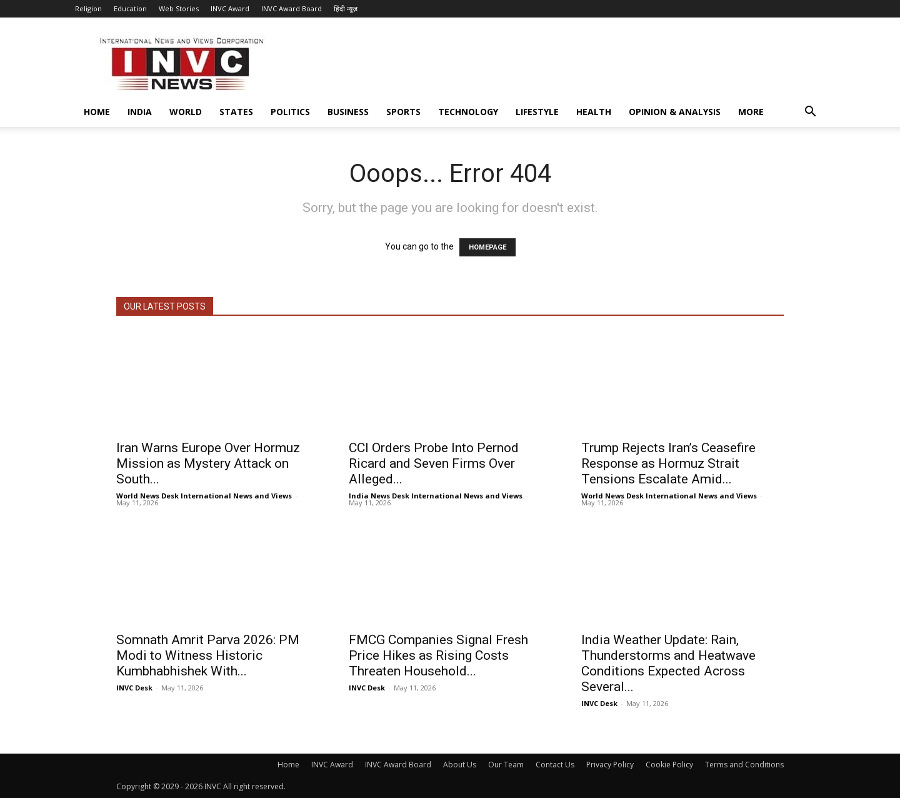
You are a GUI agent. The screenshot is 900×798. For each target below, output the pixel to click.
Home (97, 112)
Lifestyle (537, 112)
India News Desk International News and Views (435, 495)
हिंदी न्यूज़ (346, 8)
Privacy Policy (610, 764)
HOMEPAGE (487, 247)
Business (348, 112)
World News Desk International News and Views (204, 495)
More (751, 112)
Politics (290, 112)
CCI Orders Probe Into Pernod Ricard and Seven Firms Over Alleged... (434, 463)
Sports (403, 112)
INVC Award (230, 8)
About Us (459, 764)
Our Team (506, 764)
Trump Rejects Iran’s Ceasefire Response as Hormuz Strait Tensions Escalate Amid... (668, 463)
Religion (88, 8)
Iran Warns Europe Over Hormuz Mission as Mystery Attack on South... (208, 463)
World (185, 112)
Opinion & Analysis (675, 112)
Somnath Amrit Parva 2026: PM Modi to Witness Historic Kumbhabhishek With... (207, 655)
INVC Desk (134, 687)
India (140, 112)
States (236, 112)
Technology (468, 112)
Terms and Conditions (744, 764)
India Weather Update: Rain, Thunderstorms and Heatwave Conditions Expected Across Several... (668, 663)
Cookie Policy (669, 764)
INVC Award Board (291, 8)
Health (593, 112)
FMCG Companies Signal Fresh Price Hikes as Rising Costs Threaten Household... (438, 655)
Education (130, 8)
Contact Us (555, 764)
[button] (810, 113)
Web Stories (179, 8)
